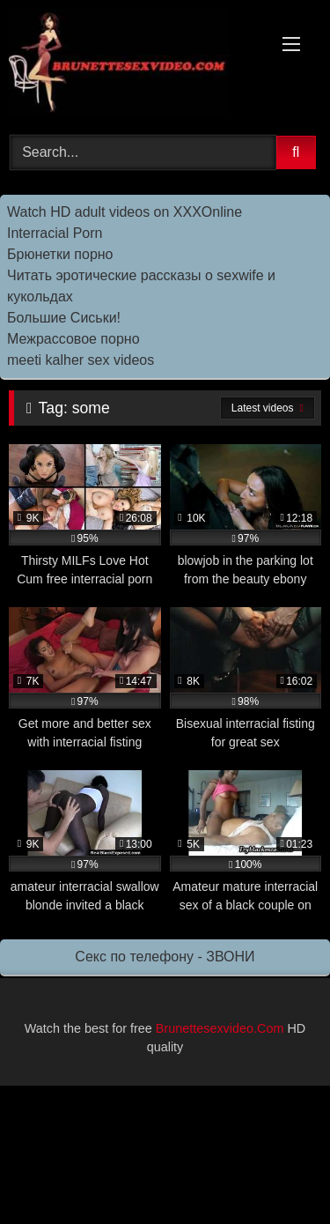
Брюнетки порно (60, 254)
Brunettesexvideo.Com (220, 1028)
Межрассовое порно (73, 338)
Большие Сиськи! (64, 317)
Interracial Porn (55, 233)
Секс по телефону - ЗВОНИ (164, 956)
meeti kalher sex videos (80, 359)
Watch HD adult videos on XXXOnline (124, 211)
